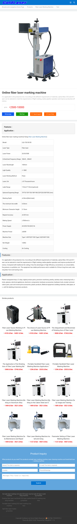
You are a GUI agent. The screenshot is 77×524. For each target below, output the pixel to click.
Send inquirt (37, 114)
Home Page (20, 7)
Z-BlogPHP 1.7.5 (49, 521)
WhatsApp (8, 114)
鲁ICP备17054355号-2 (53, 519)
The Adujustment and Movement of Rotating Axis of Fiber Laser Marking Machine (63, 330)
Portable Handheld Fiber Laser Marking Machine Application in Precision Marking (38, 366)
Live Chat (51, 114)
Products (30, 7)
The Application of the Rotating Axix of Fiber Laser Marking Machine (13, 366)
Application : (9, 131)
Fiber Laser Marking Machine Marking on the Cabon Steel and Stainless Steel (38, 402)
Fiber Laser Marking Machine (44, 7)
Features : (8, 127)
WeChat (22, 114)
